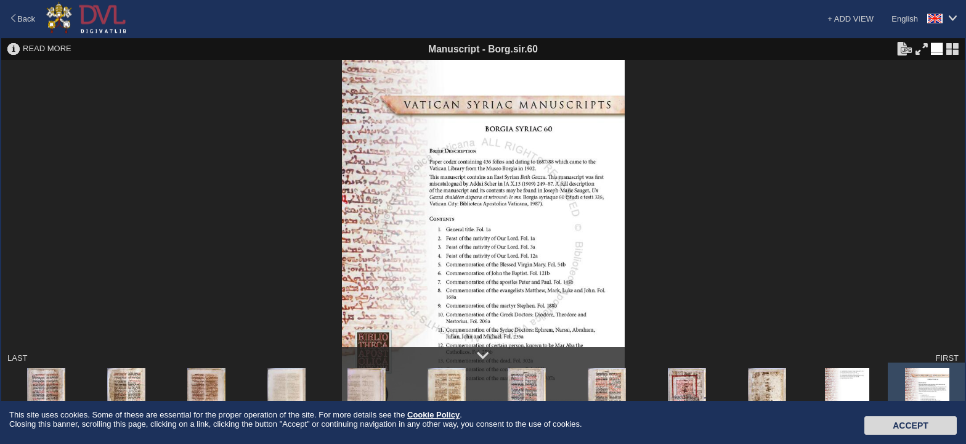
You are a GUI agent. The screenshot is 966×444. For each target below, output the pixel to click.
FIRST (947, 358)
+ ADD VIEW (850, 18)
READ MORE (47, 48)
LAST (17, 358)
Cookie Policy (433, 414)
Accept (910, 425)
